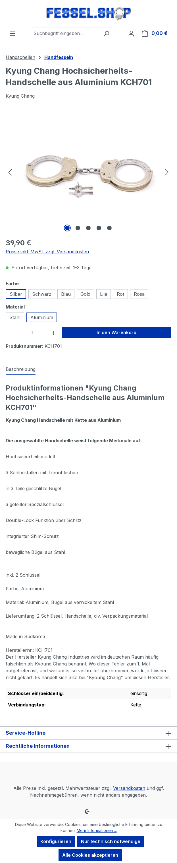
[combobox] (65, 33)
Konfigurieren (55, 841)
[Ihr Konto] (131, 33)
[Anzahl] (32, 332)
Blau (66, 294)
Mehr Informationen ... (97, 830)
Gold (85, 294)
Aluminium (41, 317)
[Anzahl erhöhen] (54, 332)
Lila (103, 294)
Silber (16, 294)
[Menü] (12, 33)
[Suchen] (106, 33)
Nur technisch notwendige (110, 841)
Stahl (14, 317)
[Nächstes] (167, 172)
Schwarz (41, 294)
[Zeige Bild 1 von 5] (67, 228)
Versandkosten (129, 788)
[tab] (21, 369)
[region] (88, 172)
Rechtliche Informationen (38, 746)
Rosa (139, 294)
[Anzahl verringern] (12, 332)
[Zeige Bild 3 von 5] (88, 228)
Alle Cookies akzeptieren (90, 855)
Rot (120, 294)
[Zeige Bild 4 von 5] (99, 228)
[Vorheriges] (10, 172)
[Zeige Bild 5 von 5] (109, 228)
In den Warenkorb (116, 332)
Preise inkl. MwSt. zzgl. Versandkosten (47, 251)
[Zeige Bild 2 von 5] (78, 228)
